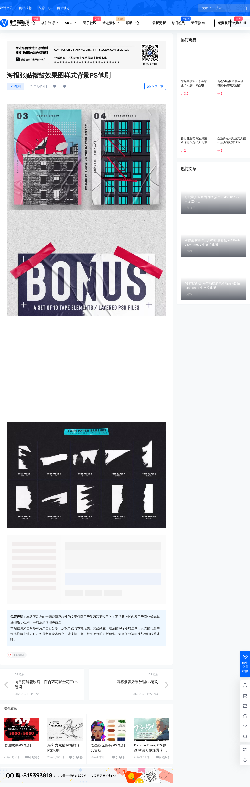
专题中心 (44, 8)
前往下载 (155, 86)
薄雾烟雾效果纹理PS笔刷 (137, 674)
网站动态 (63, 8)
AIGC (71, 23)
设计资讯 (6, 8)
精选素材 (112, 23)
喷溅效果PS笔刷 (17, 738)
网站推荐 (25, 8)
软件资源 (50, 23)
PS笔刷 (16, 86)
